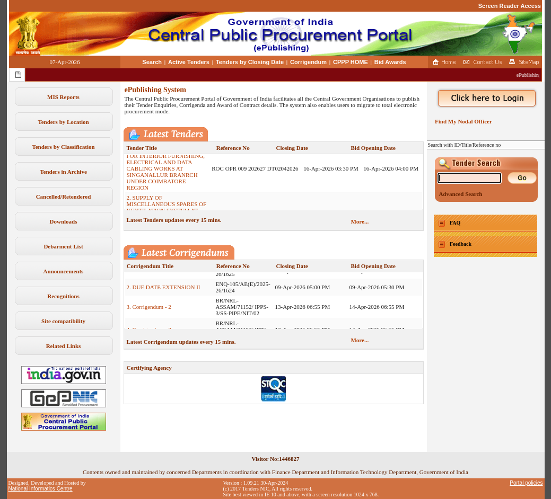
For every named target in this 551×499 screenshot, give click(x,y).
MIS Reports (63, 97)
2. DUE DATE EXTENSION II (163, 292)
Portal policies (526, 483)
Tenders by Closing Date (250, 62)
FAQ (455, 223)
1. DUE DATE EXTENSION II (163, 275)
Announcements (63, 271)
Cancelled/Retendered (63, 196)
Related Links (63, 346)
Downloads (63, 221)
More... (360, 221)
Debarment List (63, 246)
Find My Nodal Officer (462, 121)
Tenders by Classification (63, 147)
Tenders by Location (63, 122)
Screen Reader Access (509, 6)
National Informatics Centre (40, 489)
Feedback (460, 244)
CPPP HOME (350, 62)
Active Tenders (188, 62)
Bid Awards (390, 62)
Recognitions (63, 296)
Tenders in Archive (63, 171)
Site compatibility (63, 321)
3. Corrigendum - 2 (149, 311)
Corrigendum (308, 62)
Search (152, 62)
